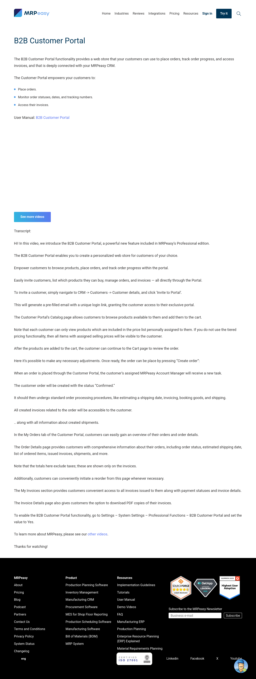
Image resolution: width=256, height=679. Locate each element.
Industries (122, 13)
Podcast (20, 607)
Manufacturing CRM (80, 600)
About (18, 585)
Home (106, 13)
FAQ (120, 614)
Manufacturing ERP (131, 622)
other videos (97, 534)
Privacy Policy (24, 636)
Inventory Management (82, 592)
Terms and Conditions (29, 629)
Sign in (207, 13)
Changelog (21, 651)
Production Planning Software (87, 585)
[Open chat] (241, 666)
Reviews (138, 13)
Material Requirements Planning (140, 648)
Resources (190, 13)
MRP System (75, 644)
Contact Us (22, 622)
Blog (17, 600)
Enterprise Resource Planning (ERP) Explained (138, 638)
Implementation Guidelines (136, 585)
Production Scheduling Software (88, 622)
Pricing (174, 13)
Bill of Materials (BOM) (82, 636)
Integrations (156, 13)
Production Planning (131, 629)
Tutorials (123, 592)
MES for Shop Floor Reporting (87, 614)
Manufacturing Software (83, 629)
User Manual (126, 600)
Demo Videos (126, 607)
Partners (20, 614)
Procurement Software (82, 607)
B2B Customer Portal (52, 117)
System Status (24, 644)
